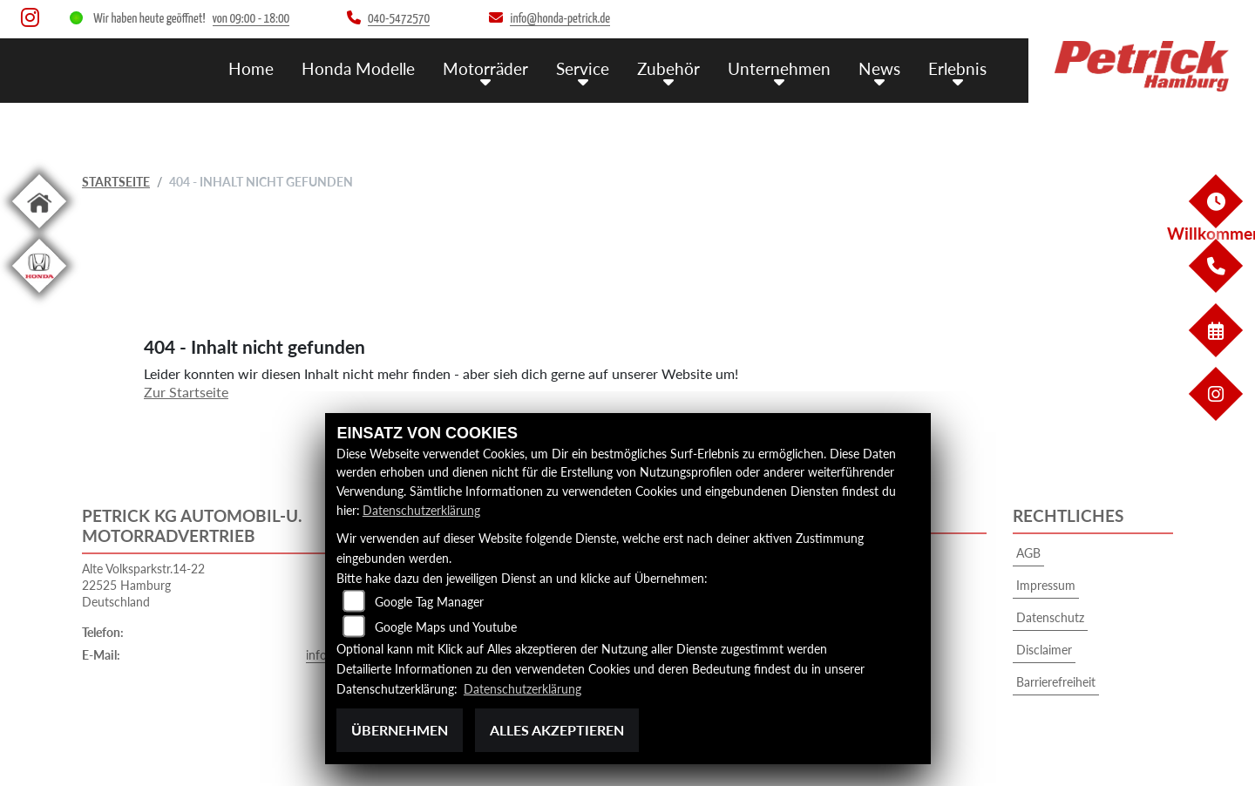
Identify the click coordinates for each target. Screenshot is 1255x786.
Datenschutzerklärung (421, 510)
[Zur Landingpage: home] (39, 231)
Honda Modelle (358, 68)
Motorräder (485, 68)
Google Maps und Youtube (446, 627)
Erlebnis (957, 68)
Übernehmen (399, 730)
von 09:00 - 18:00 (251, 18)
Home (251, 68)
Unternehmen (779, 68)
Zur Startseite (186, 391)
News (879, 68)
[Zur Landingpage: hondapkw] (39, 296)
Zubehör (668, 68)
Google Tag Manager (429, 602)
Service (582, 68)
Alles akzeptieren (557, 730)
